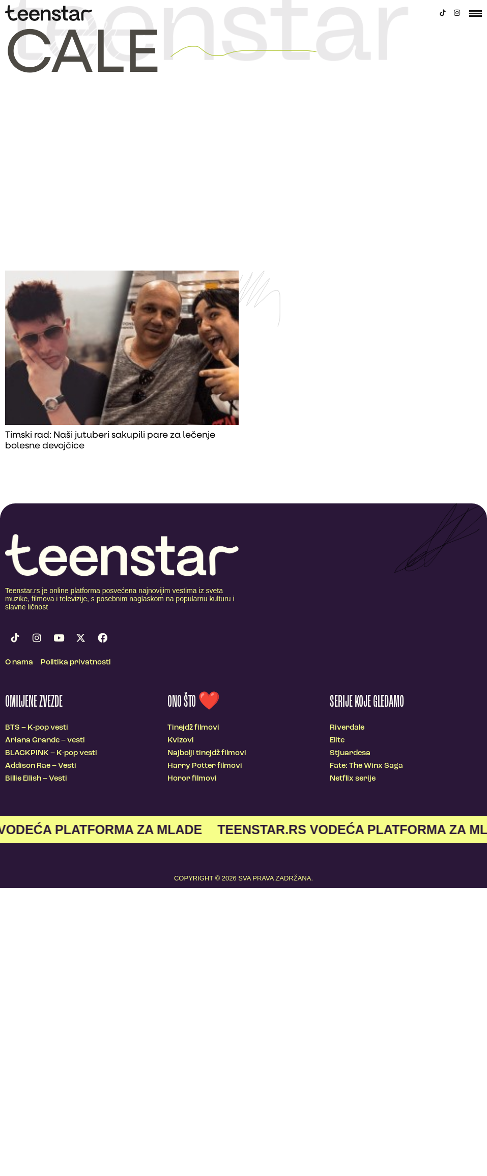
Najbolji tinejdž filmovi (206, 753)
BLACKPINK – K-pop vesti (51, 753)
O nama (19, 662)
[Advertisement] (243, 194)
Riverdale (347, 728)
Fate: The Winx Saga (366, 766)
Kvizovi (180, 740)
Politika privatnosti (76, 662)
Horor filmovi (192, 779)
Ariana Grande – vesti (45, 740)
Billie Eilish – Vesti (36, 779)
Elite (337, 740)
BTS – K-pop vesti (36, 728)
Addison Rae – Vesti (40, 766)
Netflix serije (353, 779)
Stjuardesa (350, 753)
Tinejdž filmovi (193, 728)
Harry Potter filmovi (204, 766)
